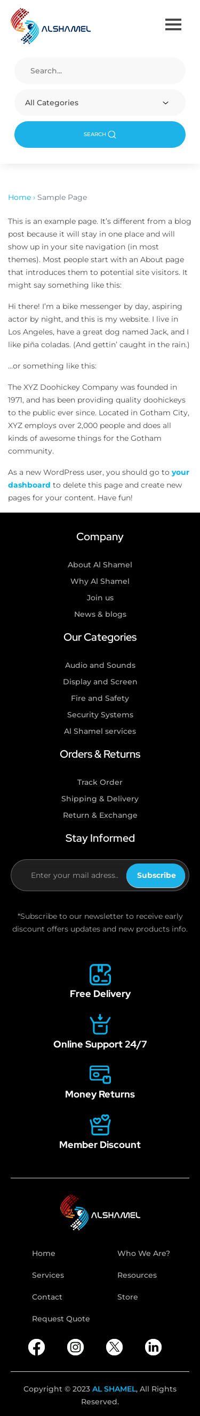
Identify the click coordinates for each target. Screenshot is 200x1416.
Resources (137, 1275)
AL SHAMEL (114, 1389)
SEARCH (100, 134)
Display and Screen (100, 681)
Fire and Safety (100, 698)
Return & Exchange (100, 815)
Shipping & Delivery (100, 798)
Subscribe (156, 875)
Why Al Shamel (100, 581)
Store (127, 1297)
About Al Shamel (100, 564)
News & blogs (100, 614)
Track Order (100, 782)
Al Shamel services (100, 731)
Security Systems (100, 714)
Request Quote (61, 1318)
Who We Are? (143, 1253)
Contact (47, 1297)
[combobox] (100, 102)
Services (48, 1275)
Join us (100, 597)
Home (43, 1253)
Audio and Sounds (100, 665)
